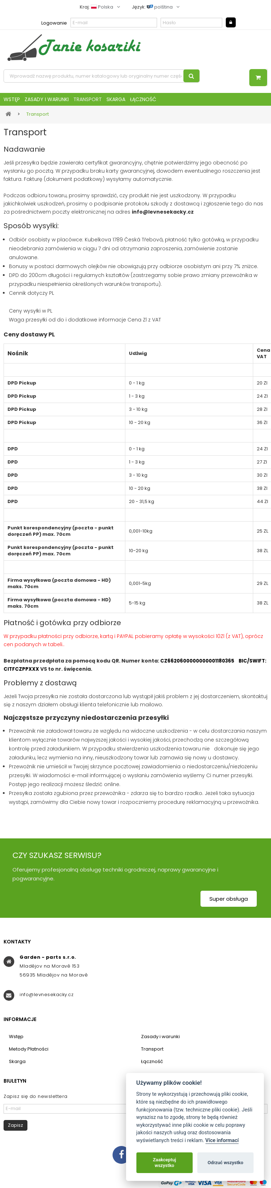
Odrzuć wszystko (225, 1162)
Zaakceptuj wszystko (164, 1162)
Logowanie (54, 23)
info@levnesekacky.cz (46, 994)
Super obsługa (228, 898)
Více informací (222, 1140)
